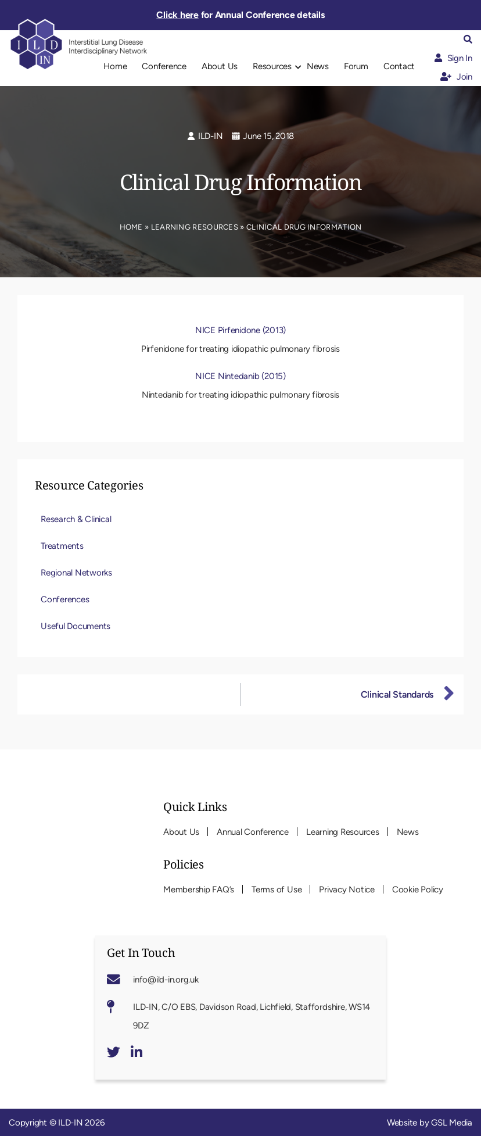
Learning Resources (194, 227)
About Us (220, 66)
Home (115, 66)
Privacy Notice (347, 889)
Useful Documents (75, 626)
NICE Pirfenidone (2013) (240, 330)
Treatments (62, 546)
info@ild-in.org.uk (166, 979)
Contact (399, 66)
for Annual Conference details (240, 14)
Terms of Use (276, 889)
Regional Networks (76, 572)
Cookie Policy (417, 889)
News (318, 66)
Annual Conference (253, 832)
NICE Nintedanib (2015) (240, 376)
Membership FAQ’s (198, 889)
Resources (272, 66)
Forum (356, 66)
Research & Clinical (76, 519)
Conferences (65, 599)
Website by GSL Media (429, 1122)
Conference (164, 66)
